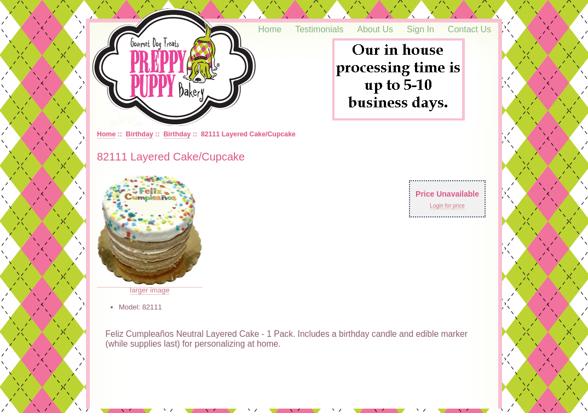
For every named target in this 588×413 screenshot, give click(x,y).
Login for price (447, 206)
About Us (375, 29)
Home (270, 29)
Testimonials (319, 29)
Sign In (420, 29)
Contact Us (469, 29)
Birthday (139, 134)
